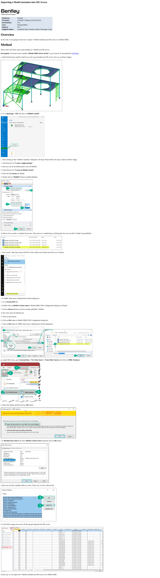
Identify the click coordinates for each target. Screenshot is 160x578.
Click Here (75, 53)
